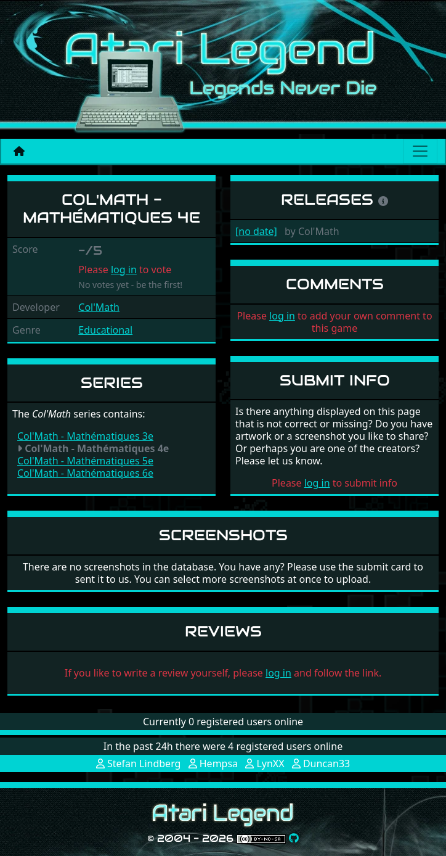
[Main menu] (420, 151)
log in (124, 269)
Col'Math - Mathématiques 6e (85, 473)
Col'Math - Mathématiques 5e (85, 460)
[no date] (256, 231)
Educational (105, 330)
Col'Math (99, 307)
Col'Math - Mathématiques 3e (85, 436)
